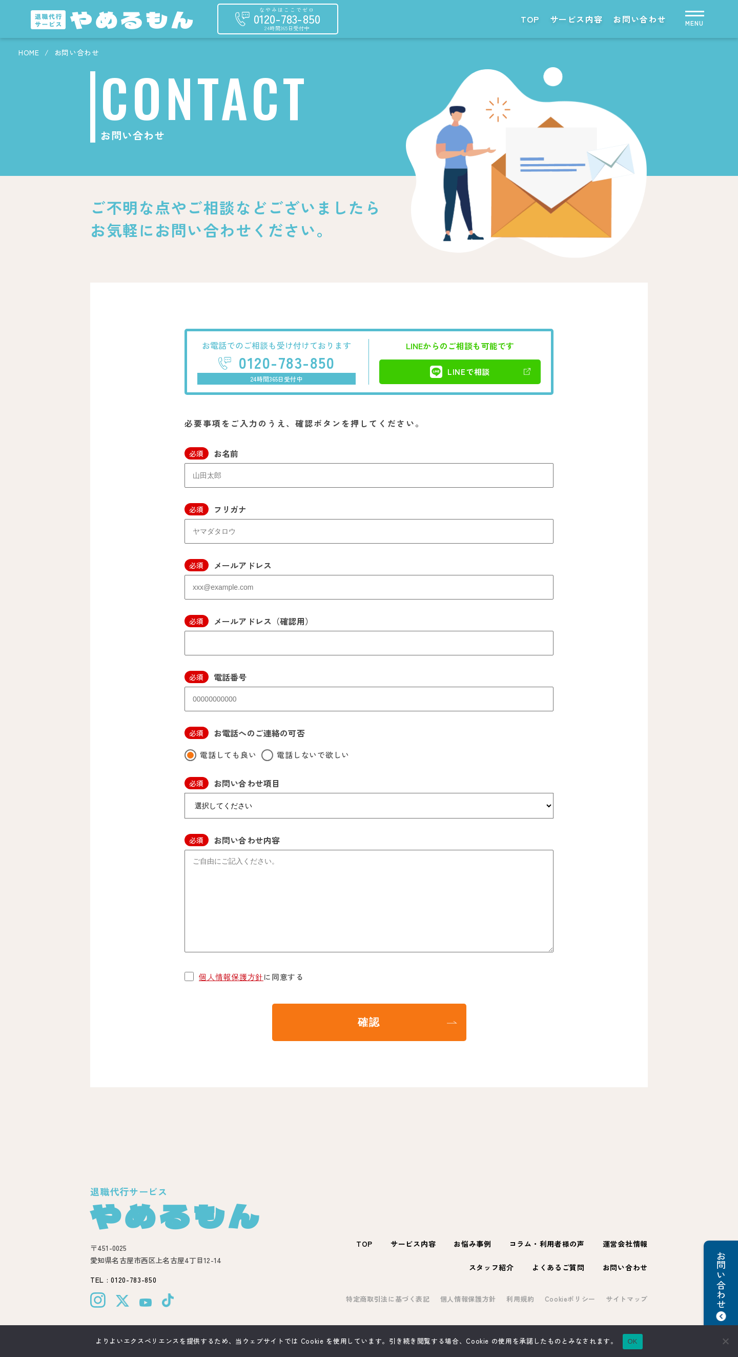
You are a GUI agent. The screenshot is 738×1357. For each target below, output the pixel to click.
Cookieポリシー (570, 1299)
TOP (530, 19)
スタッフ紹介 (491, 1267)
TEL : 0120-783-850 (123, 1279)
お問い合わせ (639, 19)
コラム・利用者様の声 (547, 1244)
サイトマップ (627, 1299)
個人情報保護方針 (231, 976)
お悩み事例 (472, 1244)
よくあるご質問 (558, 1267)
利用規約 (520, 1299)
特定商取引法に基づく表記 (388, 1299)
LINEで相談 (460, 372)
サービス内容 (576, 19)
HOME (28, 52)
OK (633, 1341)
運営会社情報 (625, 1244)
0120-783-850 (287, 362)
